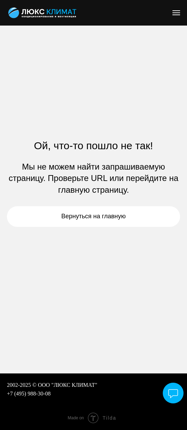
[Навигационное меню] (176, 12)
